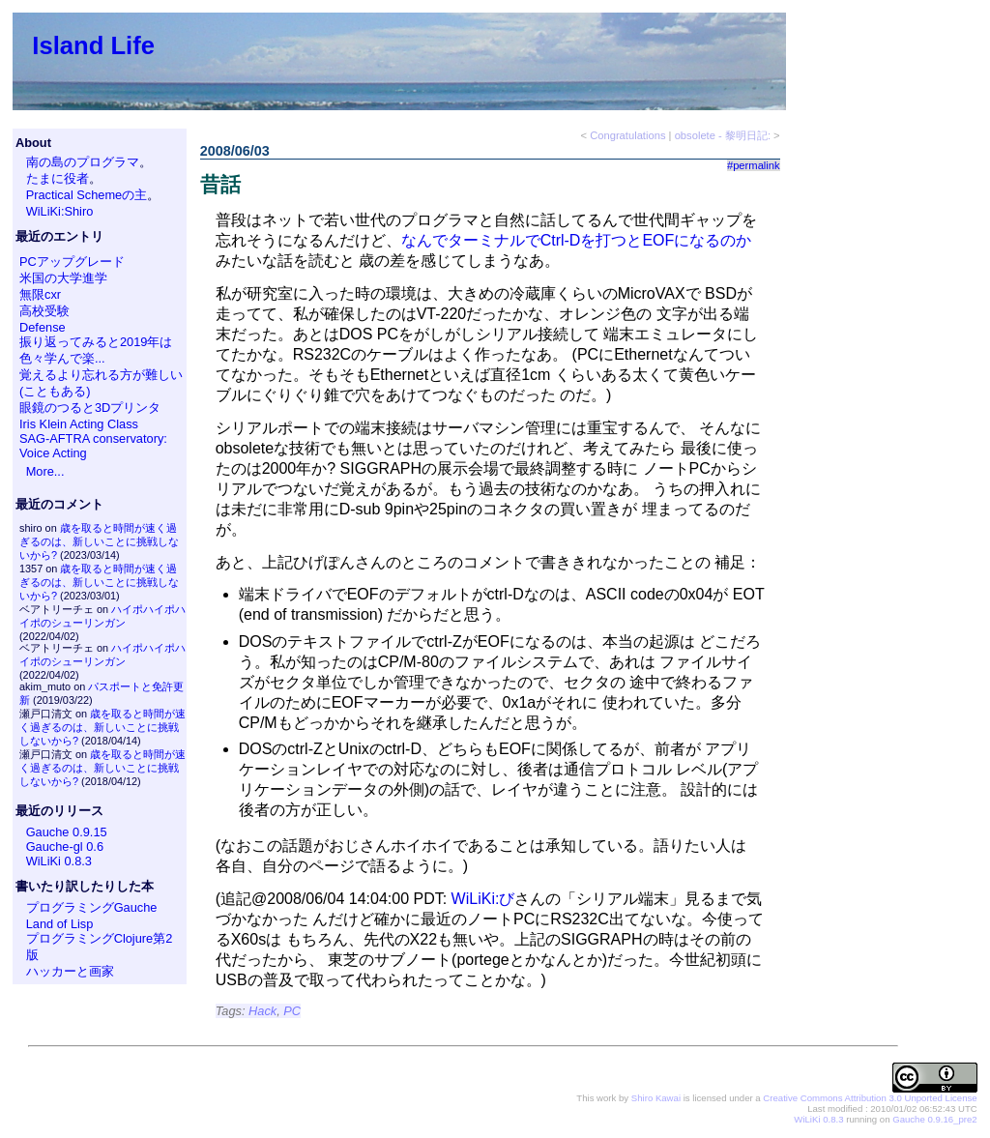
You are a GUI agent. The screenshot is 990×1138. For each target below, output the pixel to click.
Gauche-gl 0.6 (64, 846)
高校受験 (44, 311)
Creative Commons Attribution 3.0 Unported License (869, 1098)
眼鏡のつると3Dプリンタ (89, 407)
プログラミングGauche (92, 907)
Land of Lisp (60, 924)
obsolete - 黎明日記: (723, 135)
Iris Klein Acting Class (78, 424)
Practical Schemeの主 (87, 195)
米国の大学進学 (63, 278)
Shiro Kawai (656, 1098)
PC (292, 1011)
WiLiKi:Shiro (60, 211)
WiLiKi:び (483, 898)
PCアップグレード (72, 261)
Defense (42, 327)
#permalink (753, 165)
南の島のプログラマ (82, 162)
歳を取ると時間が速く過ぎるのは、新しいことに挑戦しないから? (99, 541)
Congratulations (627, 135)
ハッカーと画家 (70, 971)
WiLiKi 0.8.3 (59, 861)
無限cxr (40, 294)
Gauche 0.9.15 (66, 832)
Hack (262, 1011)
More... (45, 471)
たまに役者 (57, 178)
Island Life (93, 45)
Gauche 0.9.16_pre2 (934, 1119)
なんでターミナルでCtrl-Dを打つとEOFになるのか (576, 240)
